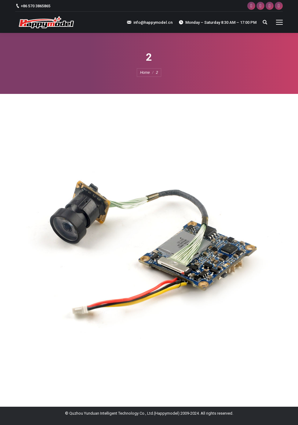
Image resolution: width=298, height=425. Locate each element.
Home (145, 72)
